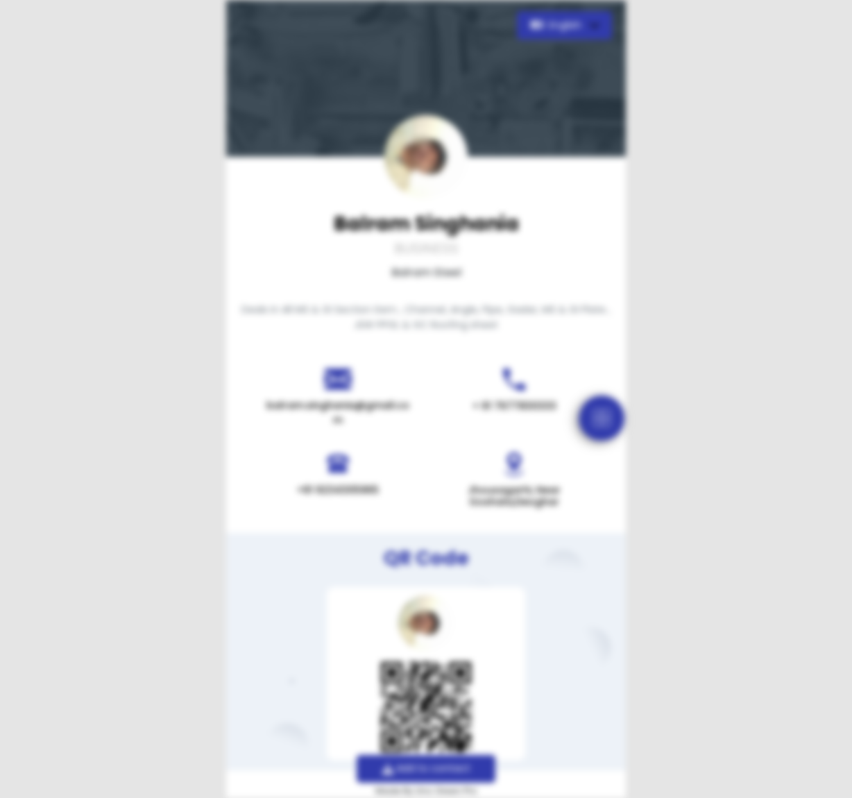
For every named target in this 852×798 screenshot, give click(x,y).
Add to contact (426, 768)
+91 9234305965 (338, 490)
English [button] (557, 25)
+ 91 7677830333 (514, 406)
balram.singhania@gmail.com (337, 412)
